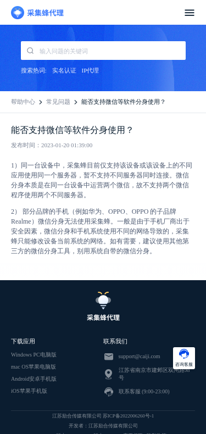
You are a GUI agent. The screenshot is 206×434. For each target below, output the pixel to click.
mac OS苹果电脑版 (33, 367)
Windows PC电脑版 (34, 355)
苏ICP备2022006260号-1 (128, 416)
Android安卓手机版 (34, 379)
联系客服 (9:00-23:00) (144, 391)
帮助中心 (23, 101)
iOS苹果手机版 (29, 391)
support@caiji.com (139, 356)
